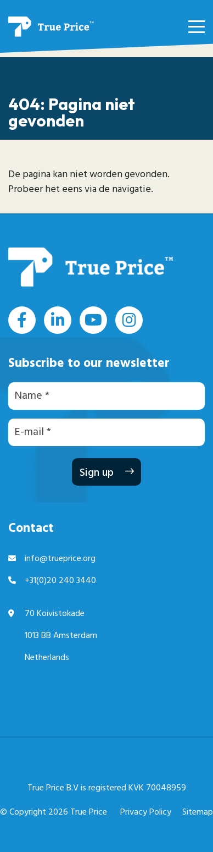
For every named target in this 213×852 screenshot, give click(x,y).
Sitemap (197, 812)
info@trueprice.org (60, 559)
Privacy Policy (145, 812)
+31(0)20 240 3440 (60, 581)
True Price (88, 812)
